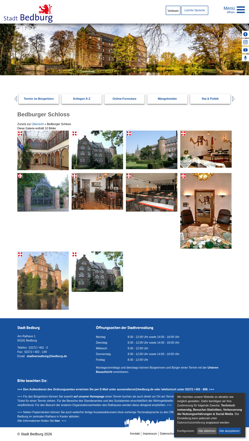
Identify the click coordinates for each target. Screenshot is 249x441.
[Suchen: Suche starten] (220, 75)
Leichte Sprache (194, 10)
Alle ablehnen (207, 430)
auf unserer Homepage (88, 396)
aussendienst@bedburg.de (135, 389)
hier (57, 420)
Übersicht (38, 124)
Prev (14, 99)
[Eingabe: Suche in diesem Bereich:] (120, 75)
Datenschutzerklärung (191, 422)
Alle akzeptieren (229, 430)
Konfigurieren (185, 430)
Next (235, 99)
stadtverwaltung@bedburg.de (47, 356)
